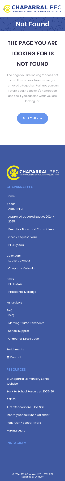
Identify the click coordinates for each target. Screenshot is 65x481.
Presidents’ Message (22, 292)
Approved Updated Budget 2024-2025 (31, 219)
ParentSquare (16, 431)
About (11, 204)
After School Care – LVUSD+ (26, 407)
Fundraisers (14, 303)
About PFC (15, 209)
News (10, 279)
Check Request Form (22, 237)
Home (11, 196)
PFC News (15, 284)
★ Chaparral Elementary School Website (28, 381)
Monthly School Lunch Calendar (28, 415)
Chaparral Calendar (22, 268)
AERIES (11, 399)
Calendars (14, 256)
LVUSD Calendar (19, 261)
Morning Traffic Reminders (26, 323)
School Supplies (18, 331)
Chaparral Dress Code (23, 339)
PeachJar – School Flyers (24, 423)
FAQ (9, 310)
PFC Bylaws (16, 245)
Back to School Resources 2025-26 (30, 391)
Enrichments (15, 349)
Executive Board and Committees (31, 229)
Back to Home (32, 118)
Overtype (39, 476)
